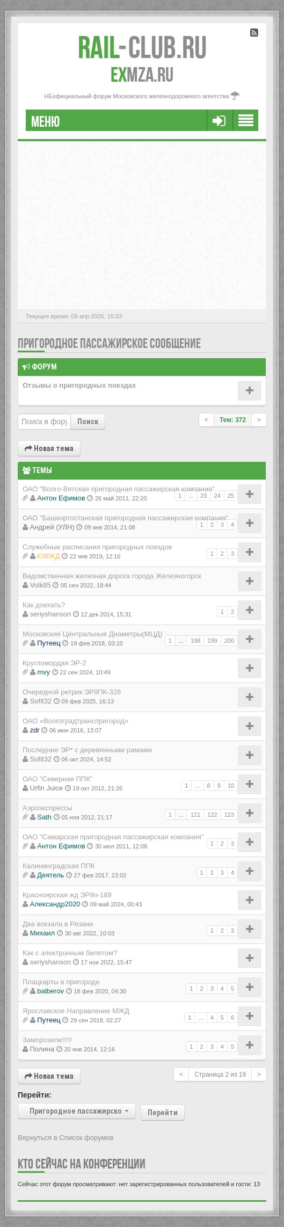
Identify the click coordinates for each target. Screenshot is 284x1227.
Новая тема (49, 448)
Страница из (220, 1074)
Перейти (163, 1112)
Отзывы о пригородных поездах (79, 385)
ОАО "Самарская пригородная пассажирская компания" (113, 837)
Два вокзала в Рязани (58, 924)
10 (231, 785)
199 (212, 640)
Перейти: (35, 1095)
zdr (35, 730)
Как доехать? (44, 605)
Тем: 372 (233, 420)
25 (231, 495)
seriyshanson (50, 614)
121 (195, 814)
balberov (50, 991)
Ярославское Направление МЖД (76, 1011)
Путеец (49, 643)
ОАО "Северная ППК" (57, 779)
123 (229, 814)
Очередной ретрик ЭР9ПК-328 (72, 692)
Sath (44, 817)
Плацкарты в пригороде (61, 982)
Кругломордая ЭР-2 (54, 663)
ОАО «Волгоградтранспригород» (75, 721)
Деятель (50, 875)
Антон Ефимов (61, 498)
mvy (43, 672)
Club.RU (142, 47)
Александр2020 (55, 904)
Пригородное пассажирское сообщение (109, 343)
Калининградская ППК (59, 866)
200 (229, 640)
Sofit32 (41, 701)
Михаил (42, 933)
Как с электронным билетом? (70, 953)
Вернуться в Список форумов (66, 1138)
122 (212, 814)
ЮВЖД (48, 556)
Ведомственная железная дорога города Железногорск (112, 576)
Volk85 (40, 585)
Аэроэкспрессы (47, 808)
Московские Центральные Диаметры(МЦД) (92, 634)
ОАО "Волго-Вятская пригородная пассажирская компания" (119, 489)
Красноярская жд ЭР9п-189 (67, 895)
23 (203, 495)
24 (217, 495)
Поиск (87, 421)
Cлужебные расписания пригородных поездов (97, 547)
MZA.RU (142, 74)
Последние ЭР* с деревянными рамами (87, 750)
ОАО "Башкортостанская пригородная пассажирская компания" (125, 518)
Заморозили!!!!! (47, 1040)
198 (195, 640)
